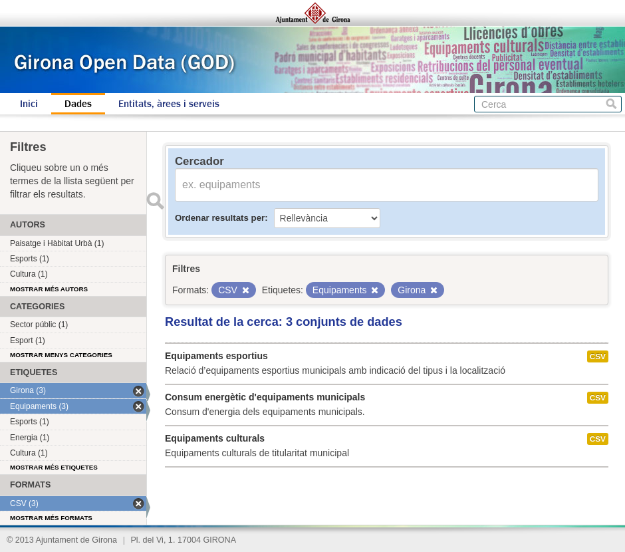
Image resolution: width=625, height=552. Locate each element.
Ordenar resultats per (220, 218)
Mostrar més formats (51, 517)
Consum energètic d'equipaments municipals (265, 397)
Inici (29, 103)
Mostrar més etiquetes (54, 467)
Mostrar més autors (49, 289)
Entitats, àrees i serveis (168, 103)
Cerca (611, 104)
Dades (78, 103)
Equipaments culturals (215, 438)
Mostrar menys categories (61, 354)
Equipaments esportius (216, 355)
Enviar (155, 201)
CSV (598, 356)
